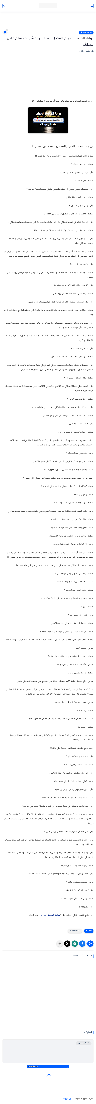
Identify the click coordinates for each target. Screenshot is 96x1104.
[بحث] (4, 6)
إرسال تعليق (83, 1043)
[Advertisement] (48, 22)
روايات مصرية (86, 32)
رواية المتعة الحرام (50, 915)
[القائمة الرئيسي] (92, 6)
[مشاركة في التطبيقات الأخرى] (60, 943)
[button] (82, 943)
